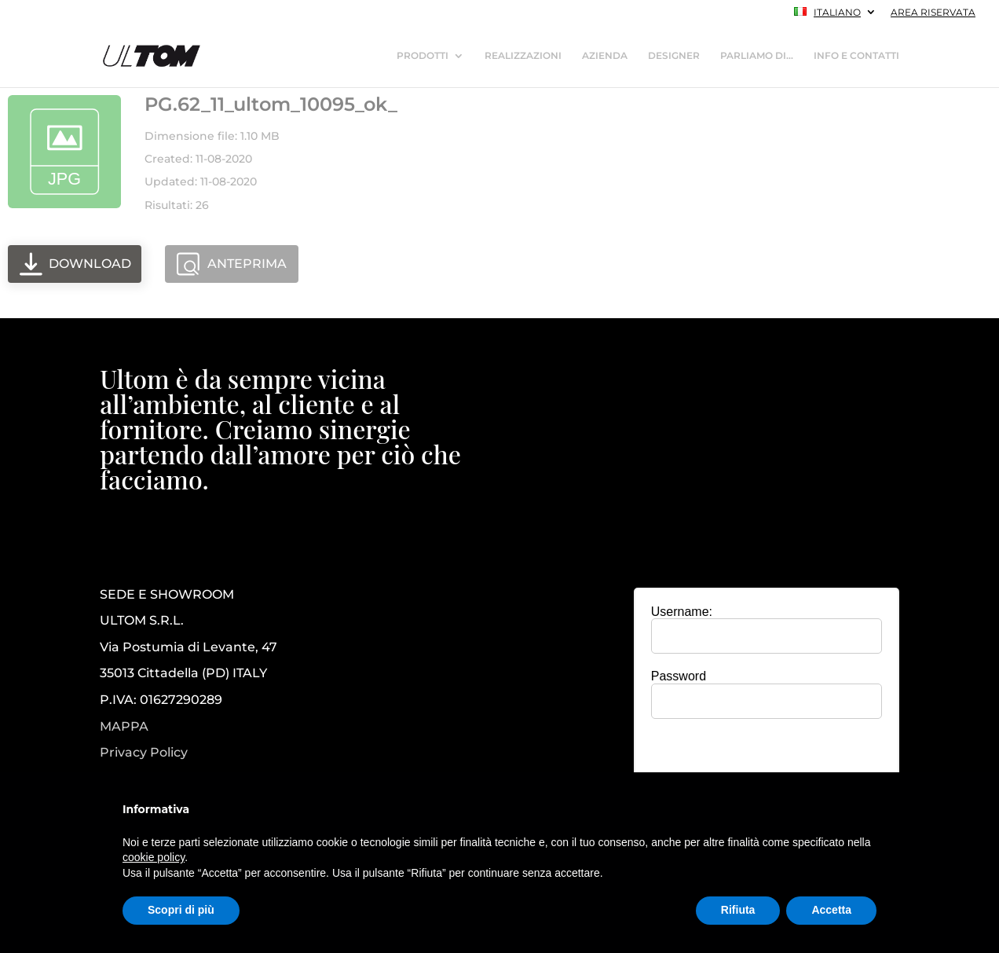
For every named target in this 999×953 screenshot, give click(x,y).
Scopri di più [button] (181, 910)
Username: (681, 611)
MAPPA (124, 726)
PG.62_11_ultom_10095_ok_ (271, 104)
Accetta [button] (831, 910)
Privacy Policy (144, 753)
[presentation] (766, 761)
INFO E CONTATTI (856, 55)
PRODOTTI (422, 55)
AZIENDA (605, 55)
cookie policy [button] (154, 857)
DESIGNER (674, 55)
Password (678, 676)
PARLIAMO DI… (756, 55)
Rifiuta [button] (738, 910)
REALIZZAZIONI (523, 55)
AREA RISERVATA (933, 13)
